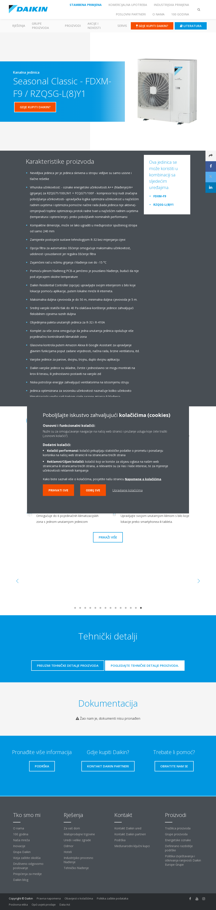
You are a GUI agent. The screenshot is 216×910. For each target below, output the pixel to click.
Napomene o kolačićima (143, 479)
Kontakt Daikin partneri (130, 834)
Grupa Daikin (22, 852)
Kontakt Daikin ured (127, 828)
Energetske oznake (178, 840)
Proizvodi (73, 26)
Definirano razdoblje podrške (179, 848)
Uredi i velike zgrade (77, 840)
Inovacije (19, 846)
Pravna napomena (49, 898)
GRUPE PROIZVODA (40, 26)
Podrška (120, 840)
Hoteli (68, 852)
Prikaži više (108, 537)
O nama (18, 828)
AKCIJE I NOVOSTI (94, 26)
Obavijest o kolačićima (79, 898)
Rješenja (18, 26)
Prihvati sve (58, 490)
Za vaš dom (72, 828)
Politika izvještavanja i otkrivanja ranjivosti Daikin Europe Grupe (183, 860)
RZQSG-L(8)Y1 (163, 205)
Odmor (68, 846)
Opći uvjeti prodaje (44, 904)
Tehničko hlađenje (76, 868)
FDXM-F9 (159, 196)
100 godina (20, 834)
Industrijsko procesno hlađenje (78, 860)
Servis (122, 26)
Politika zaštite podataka (112, 898)
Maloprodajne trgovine (79, 834)
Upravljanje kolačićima (127, 490)
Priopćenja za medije (27, 874)
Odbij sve (93, 490)
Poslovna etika (18, 904)
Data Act (64, 904)
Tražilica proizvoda (177, 828)
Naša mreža (21, 840)
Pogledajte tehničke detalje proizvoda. (145, 665)
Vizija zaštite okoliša (26, 858)
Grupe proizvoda (176, 834)
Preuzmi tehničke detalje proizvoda (68, 665)
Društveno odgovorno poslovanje (28, 866)
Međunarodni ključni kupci (132, 846)
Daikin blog (20, 880)
